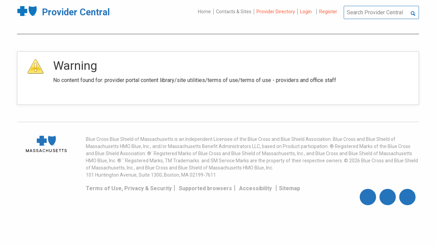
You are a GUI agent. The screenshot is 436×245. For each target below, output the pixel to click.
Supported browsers (205, 188)
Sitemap (289, 188)
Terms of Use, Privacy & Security (129, 188)
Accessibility (255, 188)
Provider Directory (275, 11)
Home (204, 11)
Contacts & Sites (233, 11)
